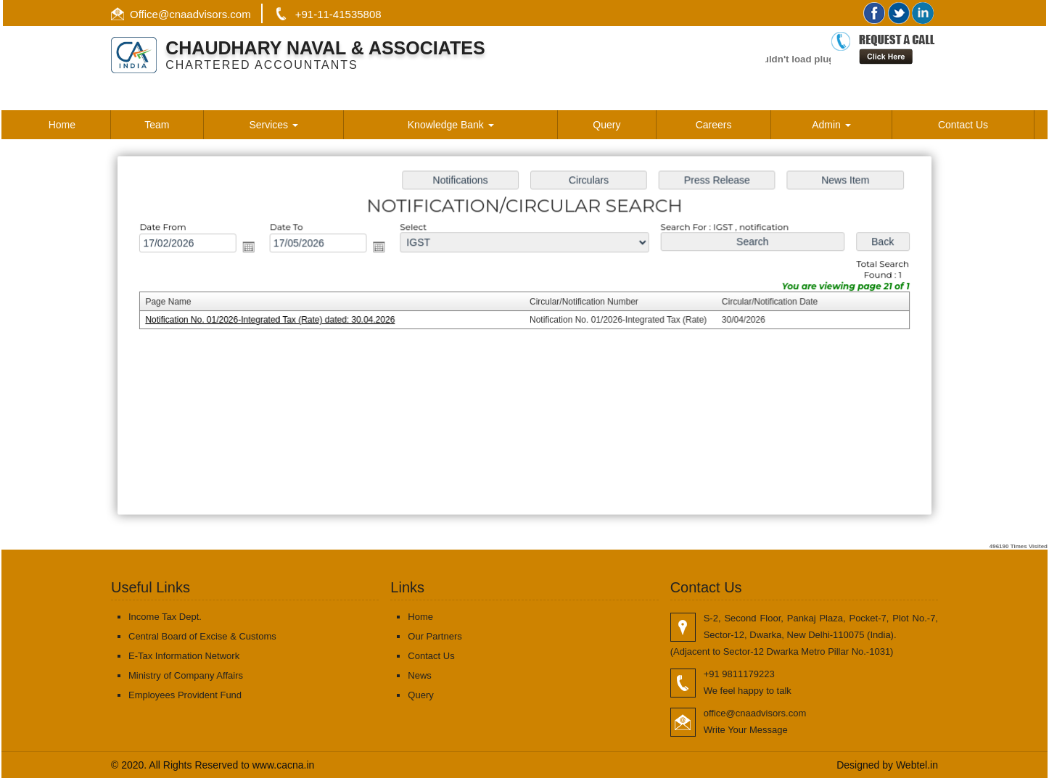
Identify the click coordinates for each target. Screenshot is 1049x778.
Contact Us (963, 125)
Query (606, 125)
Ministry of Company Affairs (185, 675)
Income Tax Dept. (165, 616)
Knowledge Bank (451, 125)
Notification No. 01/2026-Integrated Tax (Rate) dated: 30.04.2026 (276, 320)
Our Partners (434, 636)
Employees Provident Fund (185, 695)
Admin (831, 125)
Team (156, 125)
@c (166, 14)
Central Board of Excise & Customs (202, 636)
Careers (714, 125)
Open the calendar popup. (255, 248)
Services (273, 125)
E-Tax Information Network (183, 655)
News (420, 675)
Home (62, 125)
